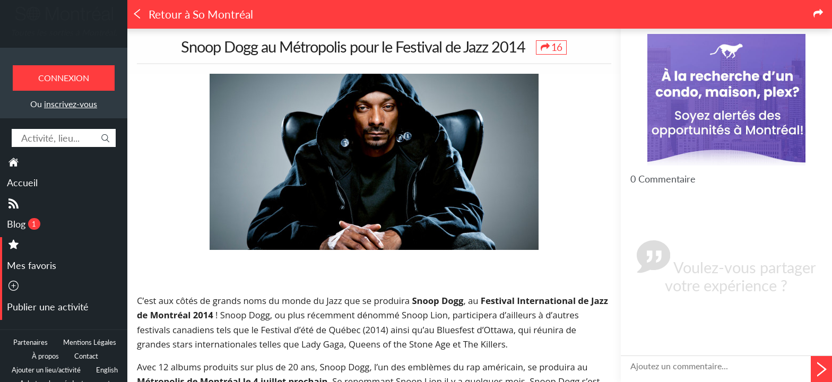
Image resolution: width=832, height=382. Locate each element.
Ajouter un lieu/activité (46, 370)
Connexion (63, 78)
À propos (45, 356)
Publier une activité (48, 306)
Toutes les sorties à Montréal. (64, 32)
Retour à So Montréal (192, 14)
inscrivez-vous (70, 104)
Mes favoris (31, 265)
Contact (86, 356)
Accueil (22, 182)
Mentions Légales (89, 342)
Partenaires (30, 342)
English (107, 370)
